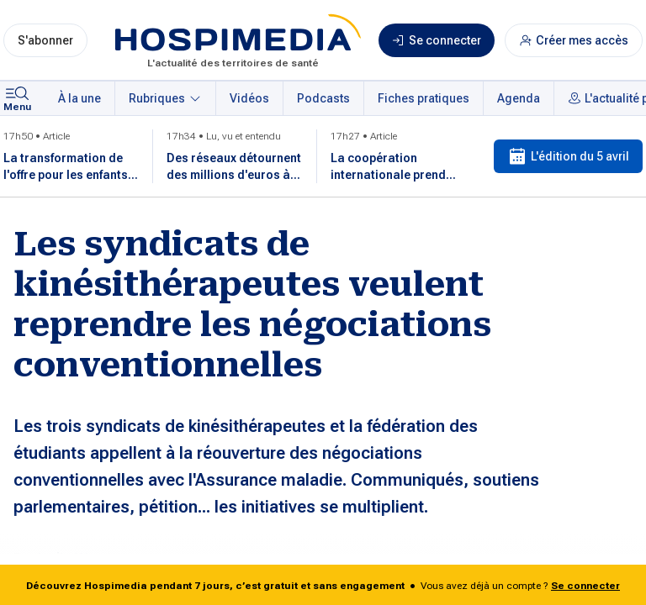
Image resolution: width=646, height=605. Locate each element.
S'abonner (45, 40)
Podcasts (323, 98)
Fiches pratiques (423, 98)
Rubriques (165, 98)
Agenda (518, 98)
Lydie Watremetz (92, 558)
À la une (79, 98)
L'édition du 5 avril (568, 156)
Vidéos (249, 98)
